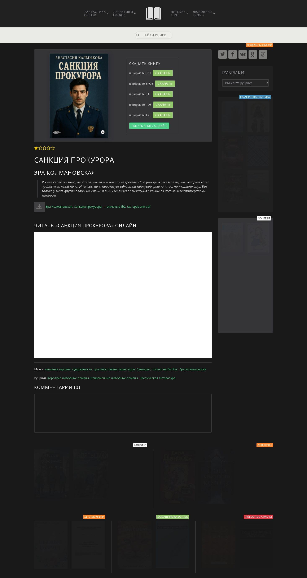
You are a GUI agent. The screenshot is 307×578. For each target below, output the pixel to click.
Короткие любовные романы (68, 378)
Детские (178, 13)
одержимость (82, 369)
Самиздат (143, 369)
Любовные (202, 13)
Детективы (123, 13)
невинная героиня (58, 369)
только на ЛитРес (165, 369)
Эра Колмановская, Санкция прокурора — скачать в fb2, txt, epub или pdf (97, 207)
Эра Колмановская (192, 369)
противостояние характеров (114, 369)
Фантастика (95, 13)
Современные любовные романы (114, 378)
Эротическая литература (157, 378)
